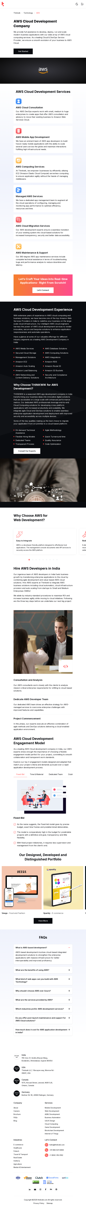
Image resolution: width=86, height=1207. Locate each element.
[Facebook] (46, 1199)
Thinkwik (17, 13)
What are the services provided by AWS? (34, 1009)
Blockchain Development (54, 1140)
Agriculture (18, 1174)
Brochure (17, 1124)
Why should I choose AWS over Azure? (33, 1000)
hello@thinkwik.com (54, 1154)
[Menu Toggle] (82, 4)
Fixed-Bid (20, 784)
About (16, 1117)
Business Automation (52, 1127)
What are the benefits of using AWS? (32, 980)
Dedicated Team (56, 784)
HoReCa (17, 1170)
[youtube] (35, 1199)
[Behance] (51, 1199)
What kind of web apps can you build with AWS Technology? (37, 990)
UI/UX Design (50, 1130)
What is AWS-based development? (31, 957)
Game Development (52, 1137)
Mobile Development (53, 1117)
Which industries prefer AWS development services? (40, 1018)
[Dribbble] (56, 1199)
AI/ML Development (52, 1124)
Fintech (16, 1161)
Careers (17, 1121)
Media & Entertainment (22, 1177)
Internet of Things (51, 1143)
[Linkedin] (30, 1199)
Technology (28, 13)
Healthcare (18, 1157)
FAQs (15, 1127)
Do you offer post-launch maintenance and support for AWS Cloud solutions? (41, 1029)
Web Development (52, 1121)
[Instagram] (40, 1199)
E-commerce (18, 1154)
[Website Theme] (77, 4)
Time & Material (37, 784)
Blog (15, 1130)
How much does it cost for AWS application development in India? (41, 1040)
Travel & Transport (21, 1164)
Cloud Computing (51, 1134)
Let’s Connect (43, 300)
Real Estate (18, 1167)
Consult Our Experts (27, 460)
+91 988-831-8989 (54, 1159)
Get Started (23, 51)
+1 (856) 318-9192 (54, 1165)
